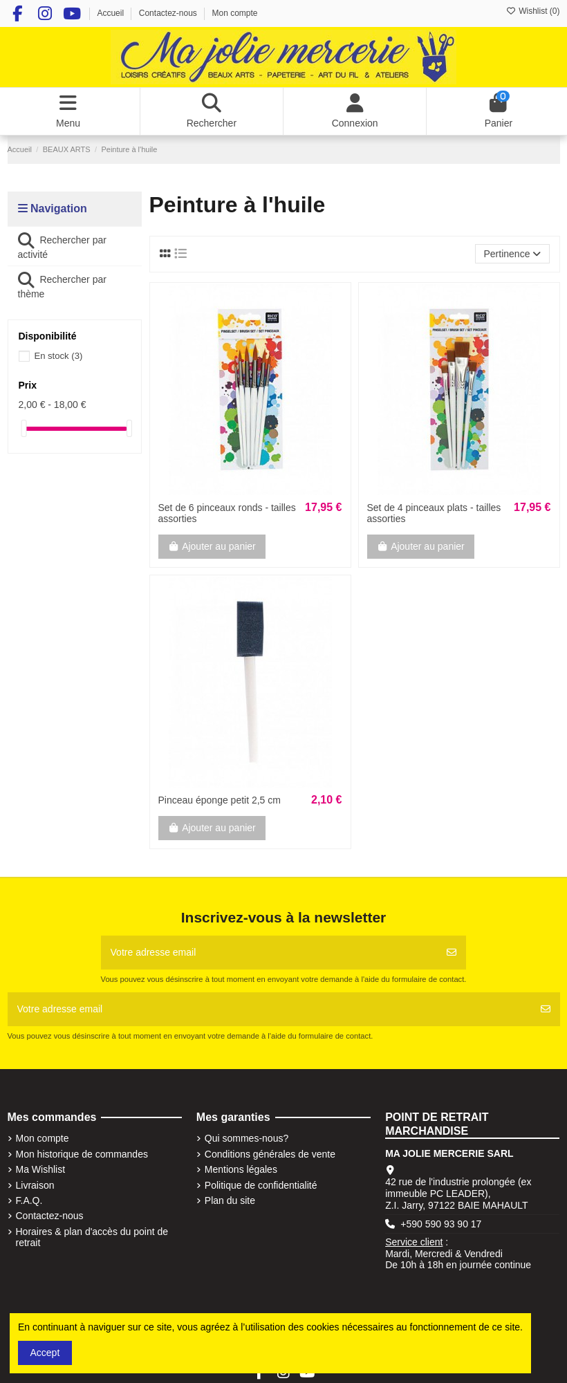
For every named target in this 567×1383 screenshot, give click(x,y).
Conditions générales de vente (270, 1154)
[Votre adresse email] (269, 952)
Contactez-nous (169, 13)
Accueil (111, 13)
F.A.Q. (29, 1200)
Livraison (35, 1185)
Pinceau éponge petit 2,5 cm (219, 800)
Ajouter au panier (212, 546)
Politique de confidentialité (261, 1185)
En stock (58, 356)
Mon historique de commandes (82, 1154)
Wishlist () (533, 11)
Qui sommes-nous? (246, 1138)
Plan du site (230, 1200)
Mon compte (235, 13)
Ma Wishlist (41, 1169)
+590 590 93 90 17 (440, 1223)
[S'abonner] (451, 952)
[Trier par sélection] (512, 254)
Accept (45, 1352)
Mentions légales (241, 1169)
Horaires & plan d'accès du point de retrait (92, 1237)
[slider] (23, 428)
